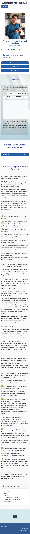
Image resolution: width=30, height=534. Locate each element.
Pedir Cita (15, 66)
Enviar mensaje (15, 63)
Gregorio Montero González (14, 3)
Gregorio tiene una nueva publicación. (13, 56)
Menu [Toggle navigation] (5, 6)
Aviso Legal (23, 526)
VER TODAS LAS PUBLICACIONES (15, 155)
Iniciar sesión (15, 70)
